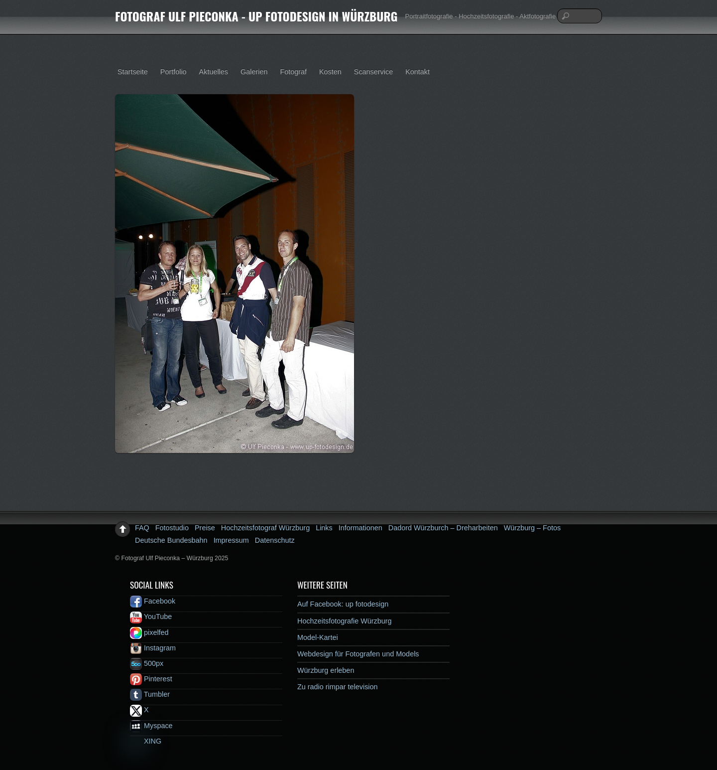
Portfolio (173, 72)
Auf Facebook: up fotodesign (342, 604)
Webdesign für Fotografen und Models (358, 654)
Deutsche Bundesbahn (171, 540)
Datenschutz (275, 540)
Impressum (231, 540)
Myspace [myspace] (151, 726)
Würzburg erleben (325, 670)
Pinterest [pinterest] (151, 679)
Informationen (360, 528)
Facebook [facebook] (152, 601)
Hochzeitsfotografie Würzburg (344, 621)
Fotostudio (172, 528)
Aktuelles (213, 72)
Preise (205, 528)
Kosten (330, 72)
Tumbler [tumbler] (150, 694)
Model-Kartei (317, 637)
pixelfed (149, 632)
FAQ (142, 528)
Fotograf (293, 72)
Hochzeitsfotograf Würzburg (265, 528)
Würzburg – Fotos (532, 528)
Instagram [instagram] (153, 648)
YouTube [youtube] (151, 616)
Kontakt (417, 72)
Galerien (253, 72)
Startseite (133, 72)
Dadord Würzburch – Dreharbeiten (443, 528)
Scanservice (373, 72)
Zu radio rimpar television (337, 687)
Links (324, 528)
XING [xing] (145, 741)
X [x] (139, 710)
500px (146, 663)
